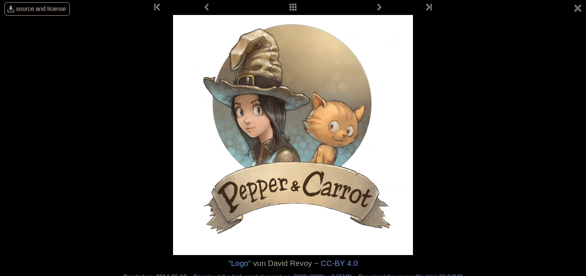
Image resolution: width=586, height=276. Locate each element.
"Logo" (239, 263)
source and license (41, 9)
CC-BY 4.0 (339, 263)
